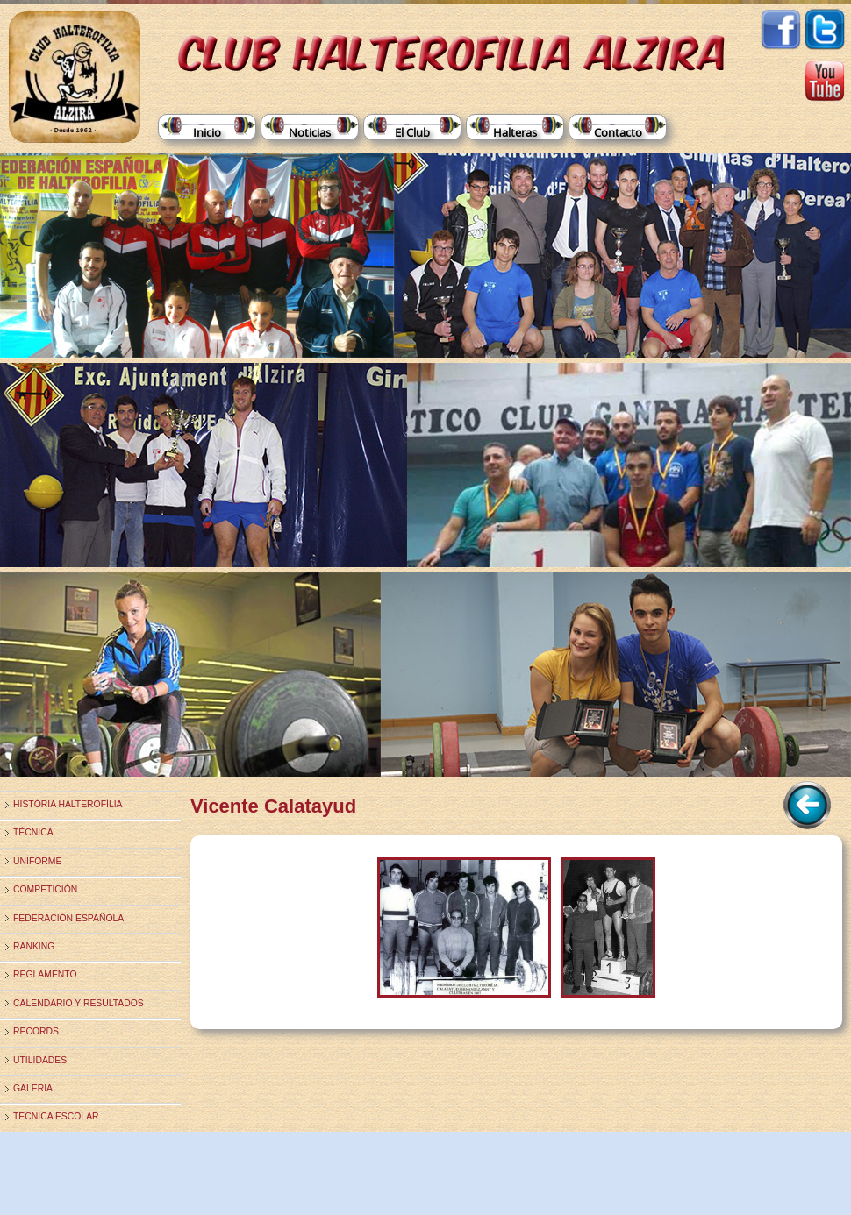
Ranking (33, 946)
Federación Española (68, 918)
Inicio (207, 132)
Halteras (515, 132)
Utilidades (40, 1060)
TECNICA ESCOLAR (56, 1116)
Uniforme (37, 861)
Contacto (618, 132)
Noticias (310, 132)
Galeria (33, 1088)
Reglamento (45, 974)
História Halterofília (68, 804)
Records (36, 1031)
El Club (412, 132)
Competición (45, 889)
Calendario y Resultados (78, 1003)
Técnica (33, 832)
